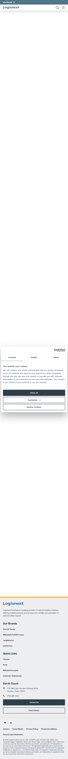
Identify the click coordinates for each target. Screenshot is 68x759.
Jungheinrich (8, 640)
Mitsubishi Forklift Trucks (13, 635)
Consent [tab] (12, 357)
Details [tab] (34, 357)
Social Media (17, 729)
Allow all (34, 393)
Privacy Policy (32, 729)
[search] (57, 7)
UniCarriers (7, 646)
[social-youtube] (5, 723)
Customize (34, 400)
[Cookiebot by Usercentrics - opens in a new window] (54, 350)
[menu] (63, 7)
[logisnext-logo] (11, 7)
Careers (6, 659)
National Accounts (10, 670)
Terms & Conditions (49, 729)
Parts (5, 665)
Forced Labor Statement (13, 734)
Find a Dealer (34, 710)
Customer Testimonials (12, 676)
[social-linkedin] (11, 723)
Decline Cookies (34, 407)
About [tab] (56, 357)
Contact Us (34, 702)
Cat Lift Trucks (9, 629)
